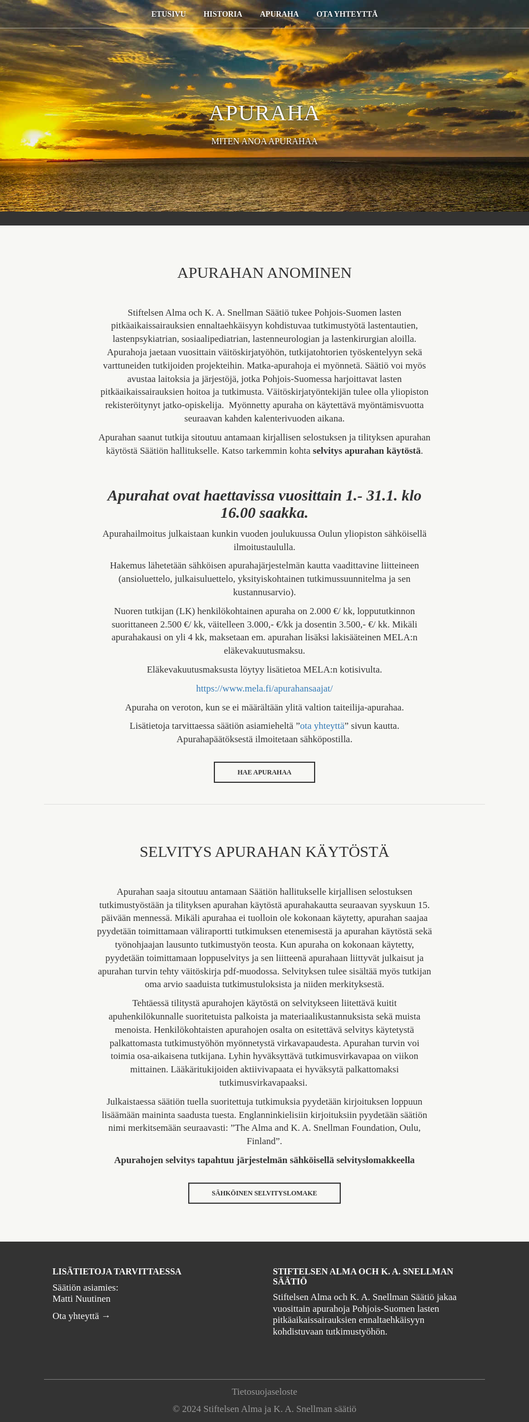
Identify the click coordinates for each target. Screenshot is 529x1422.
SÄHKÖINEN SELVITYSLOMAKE (264, 1193)
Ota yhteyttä (347, 14)
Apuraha (279, 14)
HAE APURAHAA (264, 772)
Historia (222, 14)
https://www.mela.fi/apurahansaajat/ (264, 688)
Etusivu (168, 14)
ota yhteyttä (322, 725)
